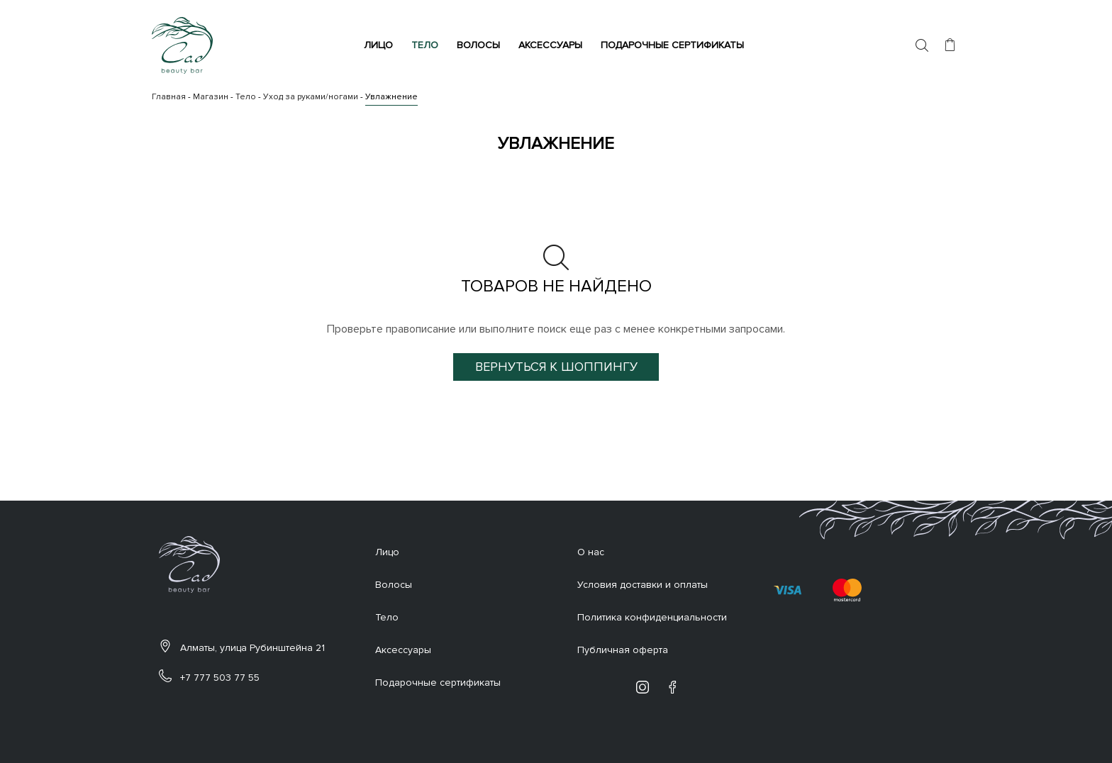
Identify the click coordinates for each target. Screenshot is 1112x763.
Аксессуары (552, 45)
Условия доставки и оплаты (642, 585)
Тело (427, 45)
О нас (590, 552)
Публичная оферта (622, 650)
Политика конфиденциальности (652, 617)
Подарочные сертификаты (674, 45)
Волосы (480, 45)
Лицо (380, 45)
